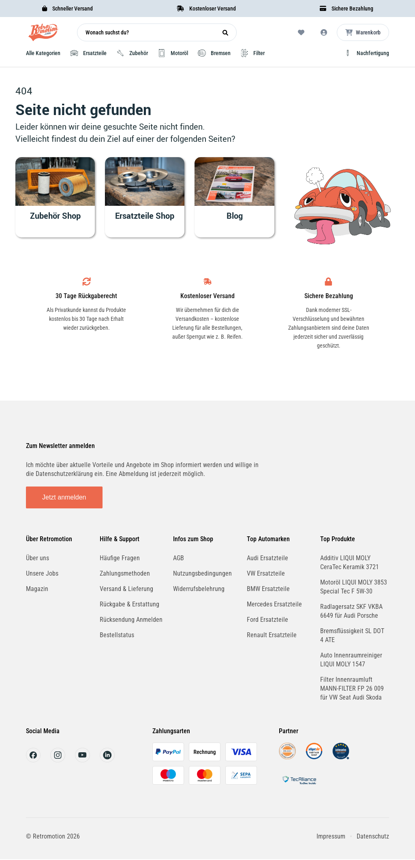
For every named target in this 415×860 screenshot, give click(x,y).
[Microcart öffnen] (363, 32)
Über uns (37, 558)
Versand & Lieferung (126, 589)
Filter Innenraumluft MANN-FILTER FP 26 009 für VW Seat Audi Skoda (352, 688)
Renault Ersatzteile (272, 635)
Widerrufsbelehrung (199, 589)
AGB (178, 558)
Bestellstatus (117, 635)
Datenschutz (373, 836)
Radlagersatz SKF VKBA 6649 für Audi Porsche (351, 611)
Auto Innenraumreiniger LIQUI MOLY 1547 (351, 659)
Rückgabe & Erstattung (129, 604)
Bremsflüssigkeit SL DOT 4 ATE (352, 635)
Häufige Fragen (120, 558)
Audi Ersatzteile (267, 558)
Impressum (331, 836)
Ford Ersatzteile (267, 619)
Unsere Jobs (42, 573)
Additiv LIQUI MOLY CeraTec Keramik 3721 (349, 562)
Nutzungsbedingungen (202, 573)
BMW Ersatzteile (268, 589)
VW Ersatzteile (266, 573)
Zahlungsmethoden (125, 573)
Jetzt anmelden (64, 497)
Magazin (37, 589)
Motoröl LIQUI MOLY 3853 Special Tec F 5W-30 (353, 586)
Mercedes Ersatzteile (274, 604)
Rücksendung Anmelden (131, 619)
